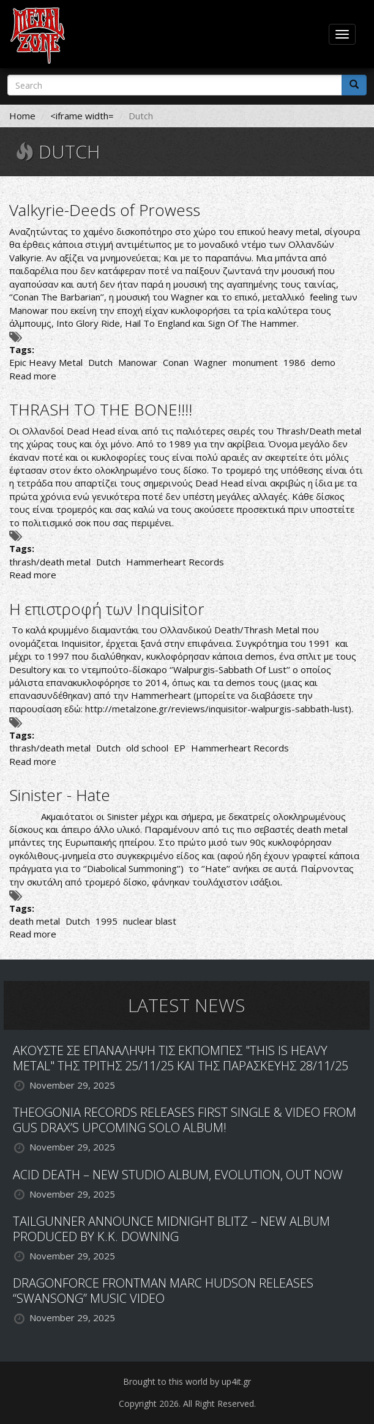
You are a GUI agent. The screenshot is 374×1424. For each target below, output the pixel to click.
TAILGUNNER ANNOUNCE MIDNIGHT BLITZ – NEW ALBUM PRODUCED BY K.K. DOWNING (171, 1229)
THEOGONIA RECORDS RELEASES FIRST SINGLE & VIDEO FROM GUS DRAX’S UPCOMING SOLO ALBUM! (184, 1120)
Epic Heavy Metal (46, 362)
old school (147, 748)
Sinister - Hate (59, 795)
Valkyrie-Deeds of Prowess (104, 210)
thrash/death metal (50, 562)
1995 (106, 921)
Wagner (210, 362)
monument (255, 362)
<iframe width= (82, 116)
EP (179, 748)
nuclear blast (149, 921)
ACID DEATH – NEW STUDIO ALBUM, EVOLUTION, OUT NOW (178, 1174)
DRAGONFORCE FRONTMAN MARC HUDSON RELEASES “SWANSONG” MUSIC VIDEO (163, 1291)
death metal (34, 921)
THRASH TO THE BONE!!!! (100, 409)
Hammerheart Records (175, 562)
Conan (176, 362)
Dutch (100, 362)
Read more (32, 376)
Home (22, 116)
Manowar (137, 362)
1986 (294, 362)
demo (323, 362)
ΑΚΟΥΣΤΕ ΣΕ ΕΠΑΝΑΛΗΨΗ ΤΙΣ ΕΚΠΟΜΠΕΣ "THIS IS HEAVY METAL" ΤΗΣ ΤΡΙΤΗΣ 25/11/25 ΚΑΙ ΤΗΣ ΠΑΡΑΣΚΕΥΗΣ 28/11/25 (180, 1058)
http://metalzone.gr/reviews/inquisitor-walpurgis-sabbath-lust (216, 709)
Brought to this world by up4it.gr (187, 1381)
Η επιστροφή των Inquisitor (106, 609)
